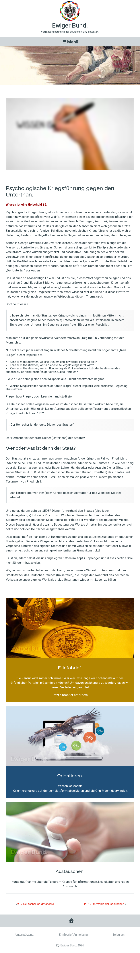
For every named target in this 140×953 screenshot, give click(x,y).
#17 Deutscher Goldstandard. (36, 904)
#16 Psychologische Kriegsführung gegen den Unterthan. (70, 90)
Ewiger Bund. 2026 (72, 945)
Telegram (119, 934)
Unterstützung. (24, 934)
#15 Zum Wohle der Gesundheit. (104, 904)
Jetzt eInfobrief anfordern (70, 695)
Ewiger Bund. (70, 25)
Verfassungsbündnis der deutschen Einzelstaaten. (70, 31)
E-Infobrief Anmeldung (73, 934)
